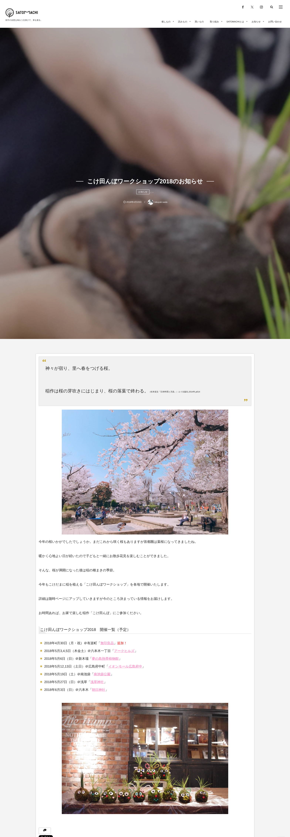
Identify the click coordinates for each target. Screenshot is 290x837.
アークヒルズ (124, 651)
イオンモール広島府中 (125, 666)
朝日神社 (98, 690)
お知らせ (142, 192)
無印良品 (107, 643)
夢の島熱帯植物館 (105, 658)
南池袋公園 (102, 674)
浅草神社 (97, 682)
